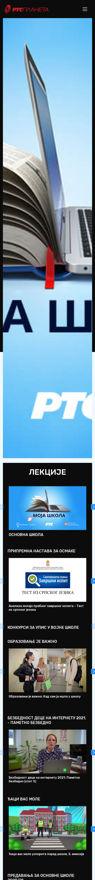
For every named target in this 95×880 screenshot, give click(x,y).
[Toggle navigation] (84, 9)
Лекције (47, 472)
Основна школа (26, 534)
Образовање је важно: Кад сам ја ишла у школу (45, 696)
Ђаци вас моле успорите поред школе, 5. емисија (46, 854)
